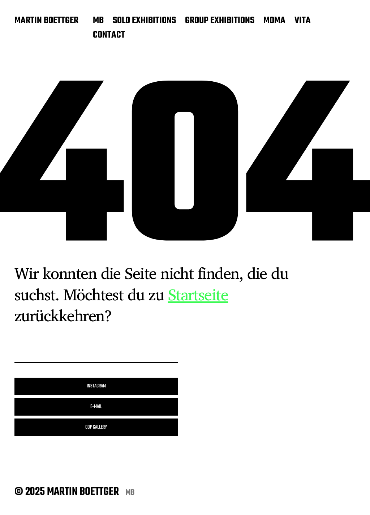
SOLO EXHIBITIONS (144, 21)
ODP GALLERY (96, 427)
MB (98, 21)
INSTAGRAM (96, 386)
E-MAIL (96, 407)
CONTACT (109, 35)
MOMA (274, 21)
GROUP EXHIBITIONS (219, 21)
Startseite (198, 294)
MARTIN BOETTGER (46, 21)
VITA (302, 21)
